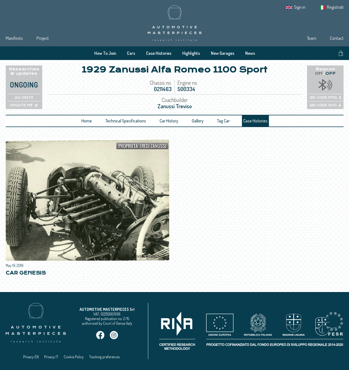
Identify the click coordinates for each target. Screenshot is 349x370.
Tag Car (223, 121)
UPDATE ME (24, 105)
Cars (131, 53)
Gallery (198, 121)
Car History (169, 121)
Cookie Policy (74, 356)
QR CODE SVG (325, 105)
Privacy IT (51, 356)
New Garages (222, 53)
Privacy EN (31, 356)
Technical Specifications (125, 121)
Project (43, 38)
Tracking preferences (104, 356)
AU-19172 (24, 98)
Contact (337, 38)
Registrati (335, 7)
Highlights (191, 53)
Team (311, 38)
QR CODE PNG (325, 98)
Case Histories (158, 53)
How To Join (105, 53)
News (250, 53)
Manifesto (14, 38)
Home (86, 121)
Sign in (299, 7)
